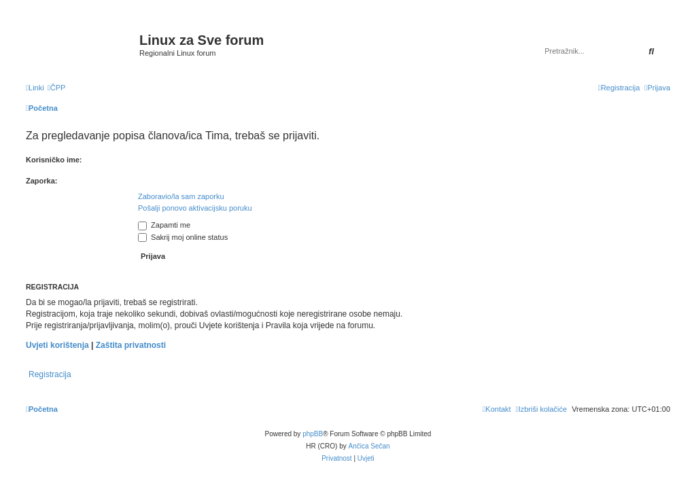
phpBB (312, 434)
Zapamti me (164, 225)
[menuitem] (57, 88)
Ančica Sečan (369, 446)
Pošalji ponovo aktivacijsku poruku (195, 208)
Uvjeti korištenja (57, 345)
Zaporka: (41, 181)
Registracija (50, 374)
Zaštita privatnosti (131, 345)
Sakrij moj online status (183, 237)
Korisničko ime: (54, 160)
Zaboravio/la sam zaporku (181, 196)
